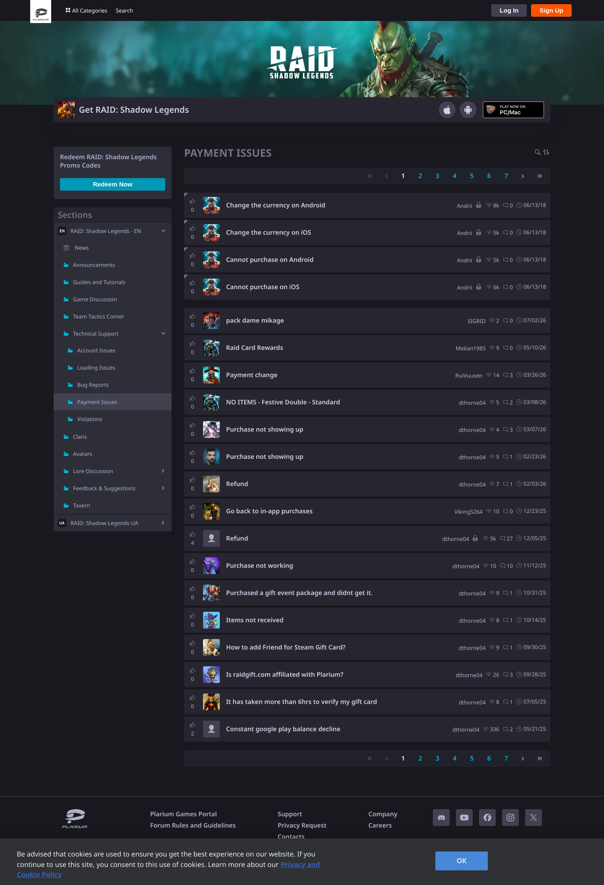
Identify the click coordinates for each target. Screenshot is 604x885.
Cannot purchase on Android (270, 260)
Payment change (252, 375)
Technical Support (96, 333)
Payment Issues (97, 402)
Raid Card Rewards (254, 348)
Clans (80, 436)
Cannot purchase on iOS (262, 287)
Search (124, 10)
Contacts (291, 837)
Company (382, 814)
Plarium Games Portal (183, 814)
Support (290, 814)
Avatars (82, 454)
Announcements (94, 265)
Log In (509, 10)
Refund (237, 484)
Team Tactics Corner (98, 316)
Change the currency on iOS (268, 232)
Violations (89, 419)
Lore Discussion (93, 471)
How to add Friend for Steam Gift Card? (286, 647)
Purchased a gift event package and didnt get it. (299, 593)
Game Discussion (95, 299)
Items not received (255, 620)
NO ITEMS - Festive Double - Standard (283, 402)
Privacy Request (302, 825)
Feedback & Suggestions (104, 488)
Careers (380, 825)
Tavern (81, 505)
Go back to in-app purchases (269, 511)
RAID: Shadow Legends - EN (105, 231)
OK (462, 860)
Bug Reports (93, 384)
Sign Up (551, 10)
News (82, 247)
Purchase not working (259, 566)
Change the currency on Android (275, 205)
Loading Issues (96, 367)
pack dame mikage (255, 320)
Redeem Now (112, 184)
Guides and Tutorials (99, 282)
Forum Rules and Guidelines (193, 825)
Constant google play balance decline (283, 729)
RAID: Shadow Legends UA (104, 523)
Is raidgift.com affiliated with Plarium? (285, 674)
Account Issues (96, 350)
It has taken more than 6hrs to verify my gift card (301, 702)
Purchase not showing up (264, 429)
